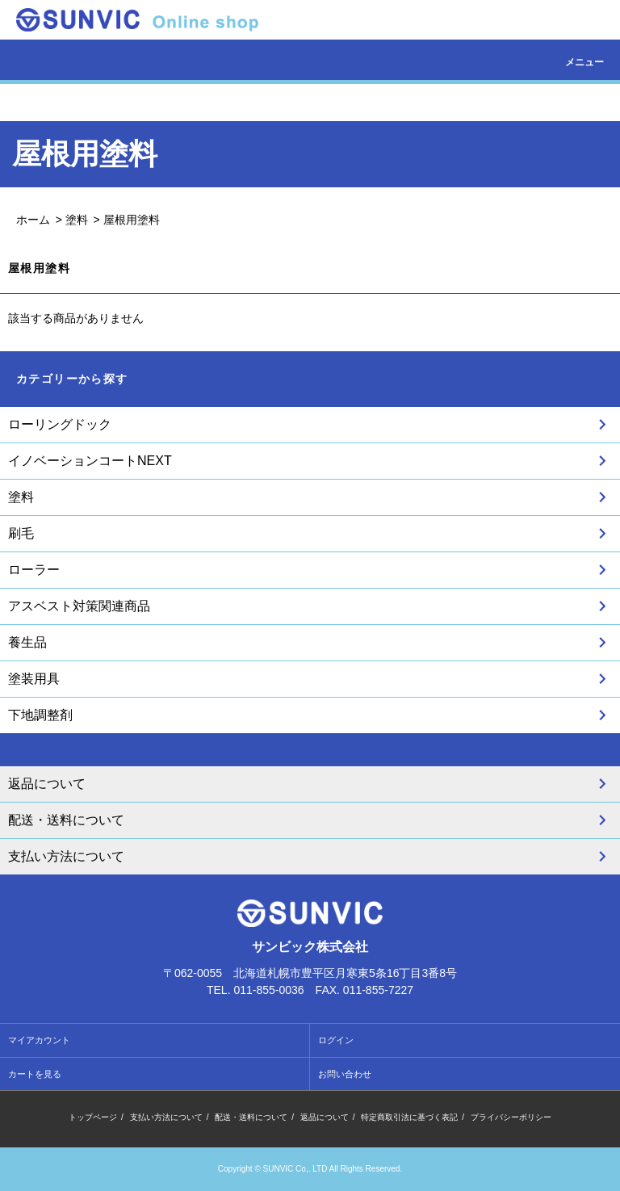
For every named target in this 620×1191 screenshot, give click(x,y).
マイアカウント (39, 1040)
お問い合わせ (344, 1074)
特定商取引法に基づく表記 (409, 1117)
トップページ (93, 1117)
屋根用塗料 (131, 219)
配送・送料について (251, 1117)
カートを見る (34, 1074)
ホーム (33, 219)
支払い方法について (166, 1117)
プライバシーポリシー (511, 1117)
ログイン (336, 1040)
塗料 (76, 219)
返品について (324, 1117)
